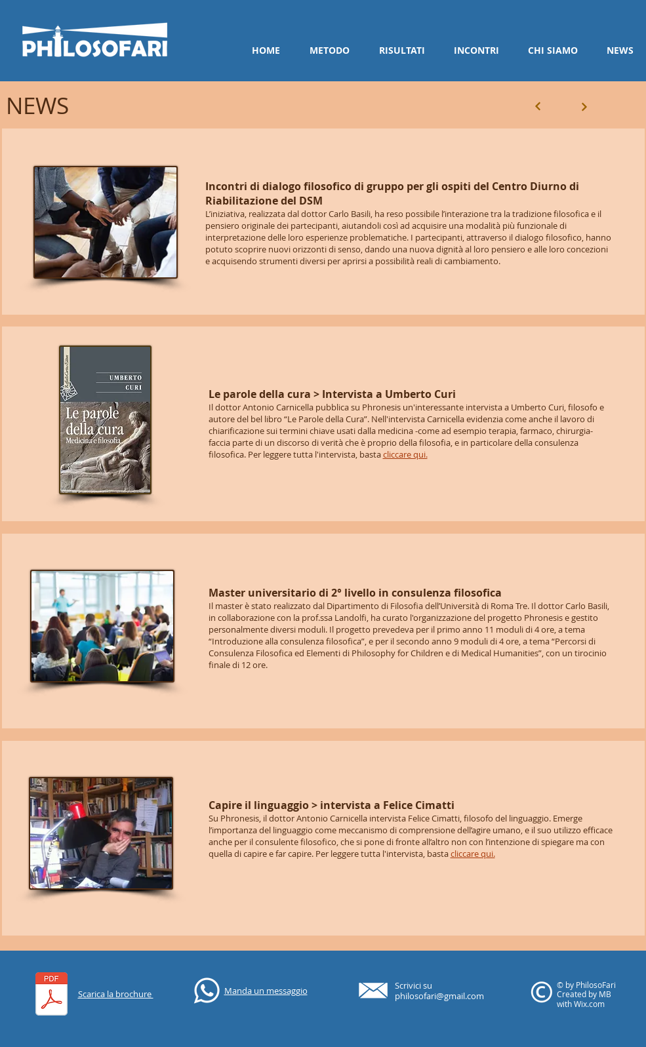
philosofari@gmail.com (439, 996)
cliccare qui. (405, 454)
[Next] (538, 106)
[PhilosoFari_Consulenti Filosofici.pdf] (51, 995)
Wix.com (589, 1003)
